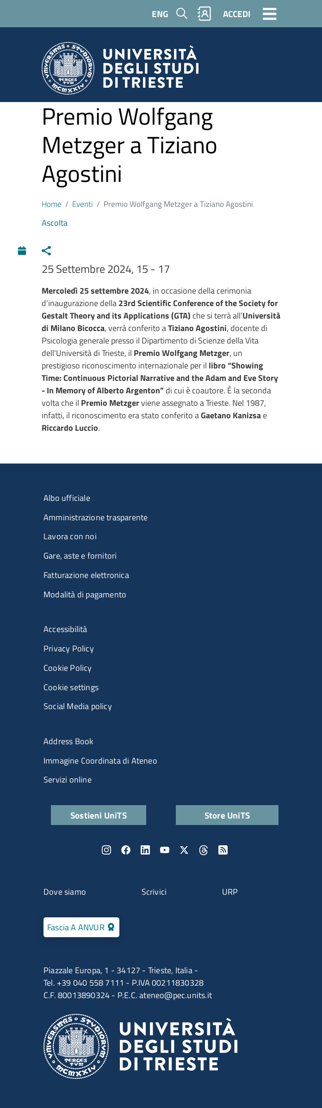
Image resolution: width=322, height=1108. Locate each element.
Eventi (82, 204)
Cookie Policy (67, 668)
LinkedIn (145, 850)
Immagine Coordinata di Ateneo (100, 760)
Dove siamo (64, 891)
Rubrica (204, 14)
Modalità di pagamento (84, 594)
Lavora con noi (70, 536)
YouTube (165, 850)
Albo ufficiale (66, 498)
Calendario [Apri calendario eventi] (24, 249)
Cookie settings (71, 687)
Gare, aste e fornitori (80, 555)
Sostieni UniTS (98, 815)
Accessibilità (65, 629)
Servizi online (67, 779)
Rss (223, 850)
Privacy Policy (68, 648)
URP (230, 891)
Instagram (106, 850)
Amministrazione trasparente (95, 517)
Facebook (126, 850)
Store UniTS (227, 815)
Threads (204, 850)
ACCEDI (236, 13)
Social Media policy (77, 706)
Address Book (68, 741)
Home (52, 204)
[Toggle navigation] (270, 13)
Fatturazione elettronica (86, 575)
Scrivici (154, 891)
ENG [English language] (160, 13)
